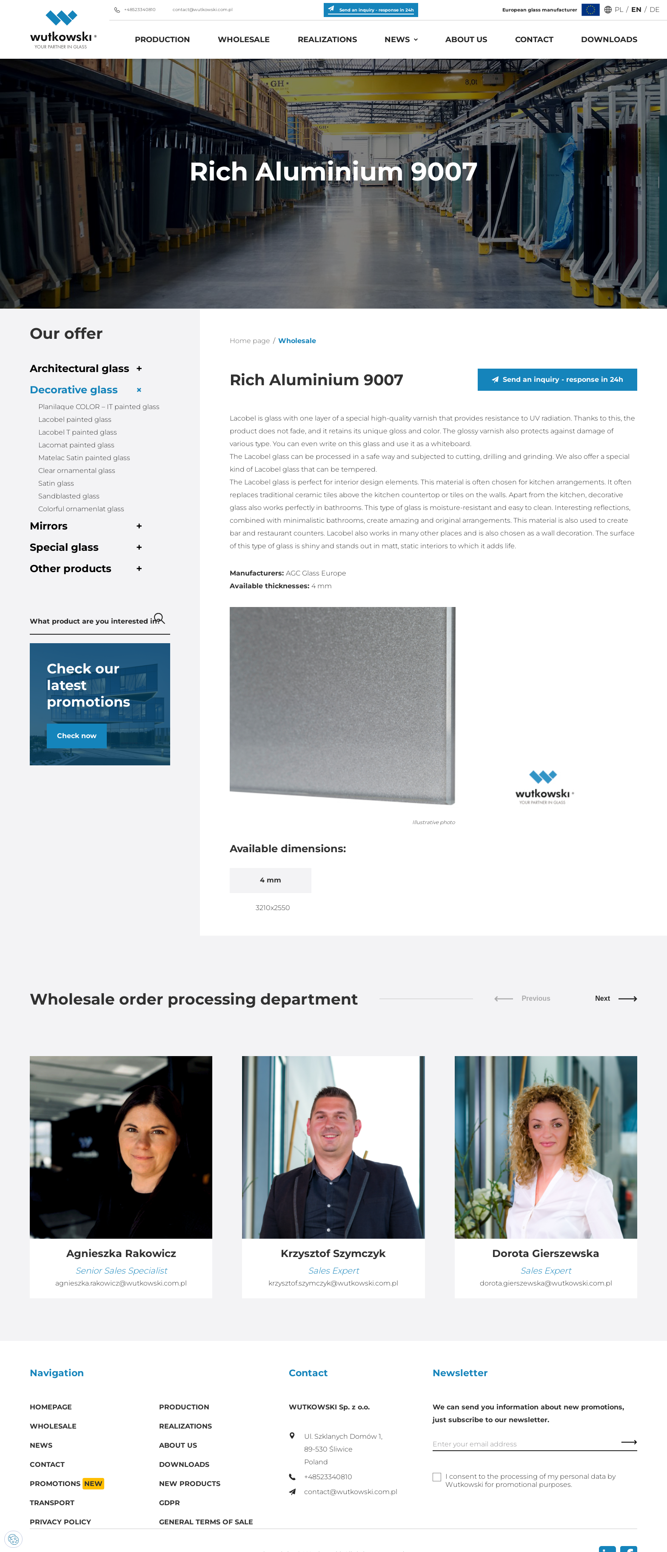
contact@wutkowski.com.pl (197, 10)
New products (189, 1484)
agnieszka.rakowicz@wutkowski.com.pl (121, 1283)
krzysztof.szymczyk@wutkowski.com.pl (333, 1283)
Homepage (51, 1407)
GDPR (169, 1503)
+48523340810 (135, 10)
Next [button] (616, 998)
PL (619, 10)
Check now (77, 736)
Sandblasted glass (69, 496)
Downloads (609, 39)
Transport (52, 1503)
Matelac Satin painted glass (84, 458)
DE (655, 10)
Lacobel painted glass (74, 419)
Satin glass (56, 483)
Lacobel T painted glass (77, 432)
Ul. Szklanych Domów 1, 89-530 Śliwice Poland (335, 1449)
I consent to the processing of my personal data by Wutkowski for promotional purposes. (530, 1480)
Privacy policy (60, 1522)
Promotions (67, 1483)
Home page (250, 341)
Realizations (327, 39)
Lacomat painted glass (76, 445)
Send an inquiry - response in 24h (557, 379)
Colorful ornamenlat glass (81, 509)
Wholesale (244, 39)
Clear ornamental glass (76, 471)
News (397, 39)
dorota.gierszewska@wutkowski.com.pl (546, 1283)
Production (162, 39)
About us (466, 39)
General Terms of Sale (206, 1522)
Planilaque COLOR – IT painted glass (99, 407)
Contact (534, 39)
